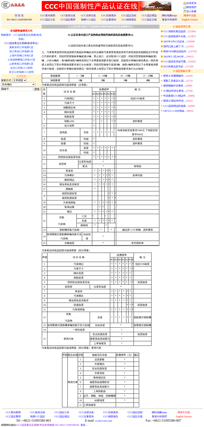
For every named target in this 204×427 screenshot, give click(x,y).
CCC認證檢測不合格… (175, 36)
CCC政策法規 (67, 15)
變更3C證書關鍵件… (174, 75)
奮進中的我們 (169, 19)
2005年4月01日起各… (175, 41)
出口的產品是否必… (174, 66)
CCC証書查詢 (108, 19)
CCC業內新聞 (47, 15)
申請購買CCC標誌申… (175, 95)
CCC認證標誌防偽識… (175, 105)
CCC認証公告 (47, 19)
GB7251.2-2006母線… (175, 110)
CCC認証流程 (128, 15)
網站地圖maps (169, 15)
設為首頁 (191, 3)
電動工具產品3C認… (174, 80)
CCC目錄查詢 (108, 15)
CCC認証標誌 (149, 15)
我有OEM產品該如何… (176, 51)
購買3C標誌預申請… (174, 100)
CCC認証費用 (67, 19)
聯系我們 (191, 7)
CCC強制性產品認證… (175, 31)
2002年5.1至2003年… (174, 56)
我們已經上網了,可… (174, 46)
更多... (84, 424)
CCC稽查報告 (128, 19)
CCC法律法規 (88, 15)
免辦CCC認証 (88, 19)
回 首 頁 (19, 15)
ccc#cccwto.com (104, 420)
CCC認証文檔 (149, 19)
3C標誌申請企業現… (174, 90)
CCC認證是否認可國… (175, 61)
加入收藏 (191, 11)
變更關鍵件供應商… (174, 85)
